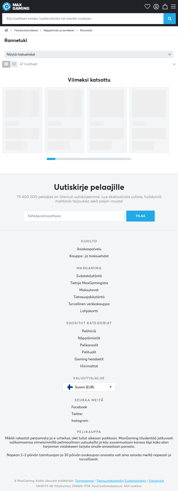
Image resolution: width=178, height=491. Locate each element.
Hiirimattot (89, 366)
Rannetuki (86, 30)
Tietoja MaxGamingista (89, 283)
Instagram (79, 420)
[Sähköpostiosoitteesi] (73, 216)
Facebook (79, 407)
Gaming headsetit (89, 359)
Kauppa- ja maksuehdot (89, 256)
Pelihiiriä (89, 331)
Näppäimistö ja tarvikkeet (59, 30)
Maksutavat (89, 290)
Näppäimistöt (89, 338)
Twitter (77, 414)
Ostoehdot (156, 480)
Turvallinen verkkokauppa (89, 304)
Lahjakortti (89, 311)
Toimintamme (84, 480)
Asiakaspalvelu (89, 249)
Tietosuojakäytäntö (89, 297)
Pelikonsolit (89, 345)
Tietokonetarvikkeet (26, 30)
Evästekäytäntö (89, 276)
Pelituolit (89, 352)
